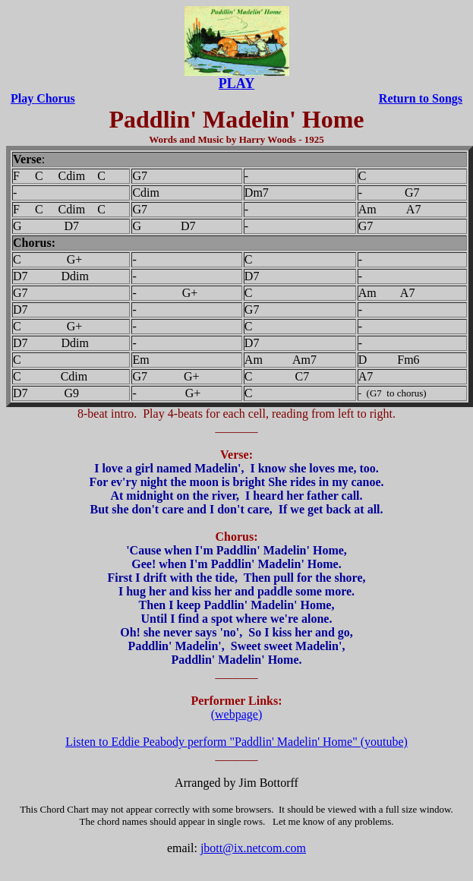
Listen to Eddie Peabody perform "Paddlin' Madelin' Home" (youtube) (236, 741)
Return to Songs (420, 98)
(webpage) (237, 714)
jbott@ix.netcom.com (253, 848)
